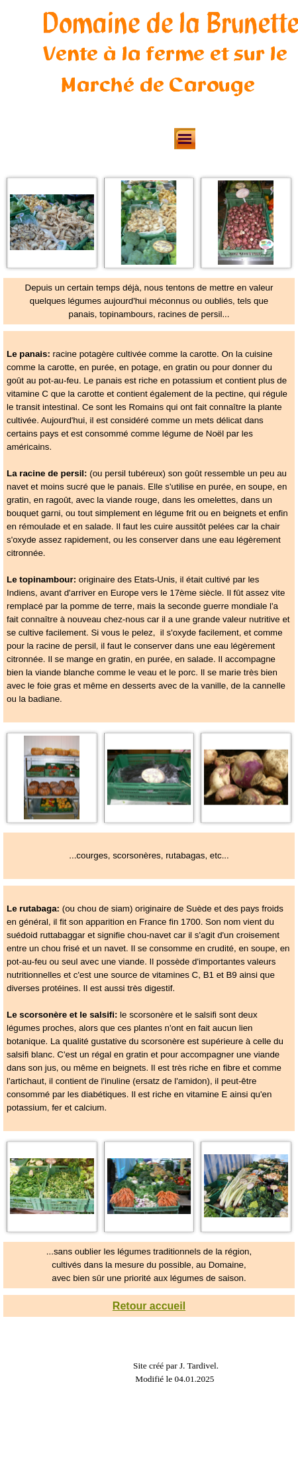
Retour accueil (149, 1306)
